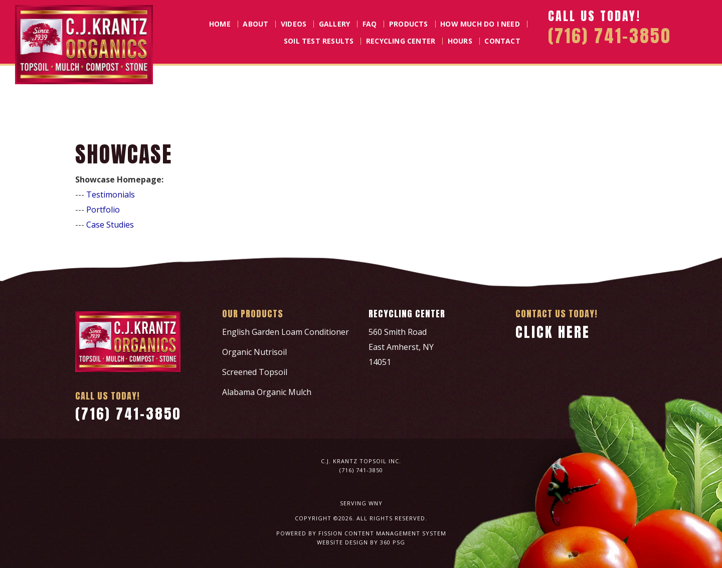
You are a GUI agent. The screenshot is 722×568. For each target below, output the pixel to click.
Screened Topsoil (254, 371)
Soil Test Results (318, 41)
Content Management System (395, 533)
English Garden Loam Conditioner (285, 331)
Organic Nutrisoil (254, 351)
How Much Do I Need (480, 24)
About (255, 24)
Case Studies (110, 224)
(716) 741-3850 (128, 413)
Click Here (552, 331)
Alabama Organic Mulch (266, 392)
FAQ (370, 24)
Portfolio (103, 209)
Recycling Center (400, 41)
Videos (293, 24)
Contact (502, 41)
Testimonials (110, 194)
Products (408, 24)
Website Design (342, 542)
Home (220, 24)
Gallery (334, 24)
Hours (460, 41)
